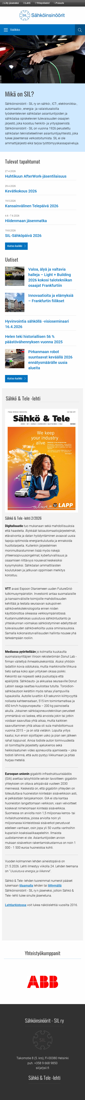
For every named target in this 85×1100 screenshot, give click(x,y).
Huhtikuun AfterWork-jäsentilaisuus (35, 176)
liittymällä (55, 885)
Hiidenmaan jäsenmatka (26, 220)
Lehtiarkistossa (15, 905)
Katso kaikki (14, 246)
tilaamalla (26, 885)
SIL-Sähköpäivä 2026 (23, 235)
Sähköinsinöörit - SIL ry (44, 1020)
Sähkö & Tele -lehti (44, 1077)
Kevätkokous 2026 (21, 191)
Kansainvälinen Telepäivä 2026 (31, 206)
